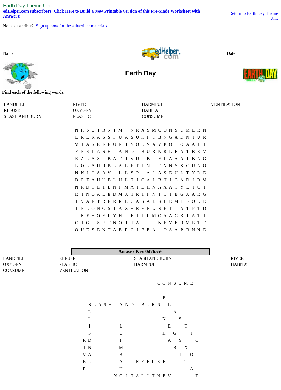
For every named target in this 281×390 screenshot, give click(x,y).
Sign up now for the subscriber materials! (72, 26)
